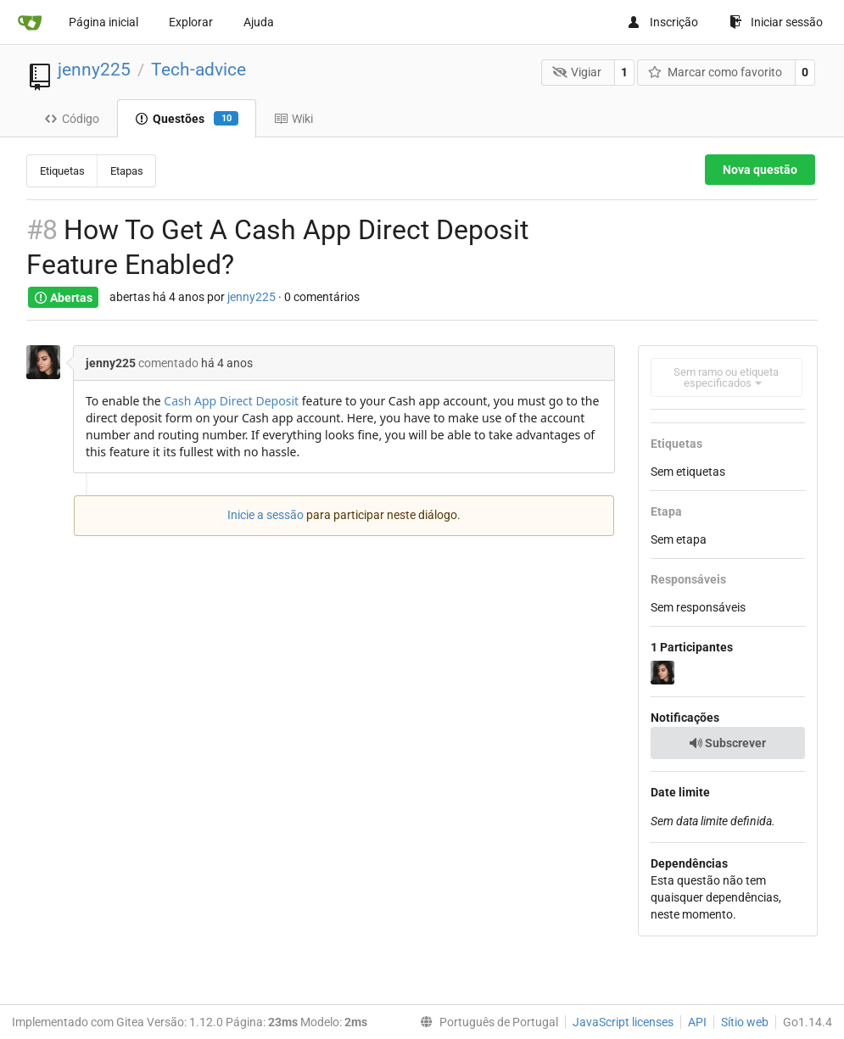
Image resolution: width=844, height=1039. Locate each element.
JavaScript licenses (623, 1022)
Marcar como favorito (715, 72)
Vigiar (577, 72)
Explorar (191, 22)
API (697, 1022)
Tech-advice (198, 69)
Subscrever (727, 743)
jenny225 (94, 69)
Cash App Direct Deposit (231, 401)
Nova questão (760, 169)
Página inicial (103, 22)
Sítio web (745, 1022)
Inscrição (662, 22)
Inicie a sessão (265, 515)
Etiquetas (62, 171)
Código (71, 119)
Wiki (293, 119)
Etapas (126, 171)
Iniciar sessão (776, 22)
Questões (186, 118)
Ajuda (258, 22)
